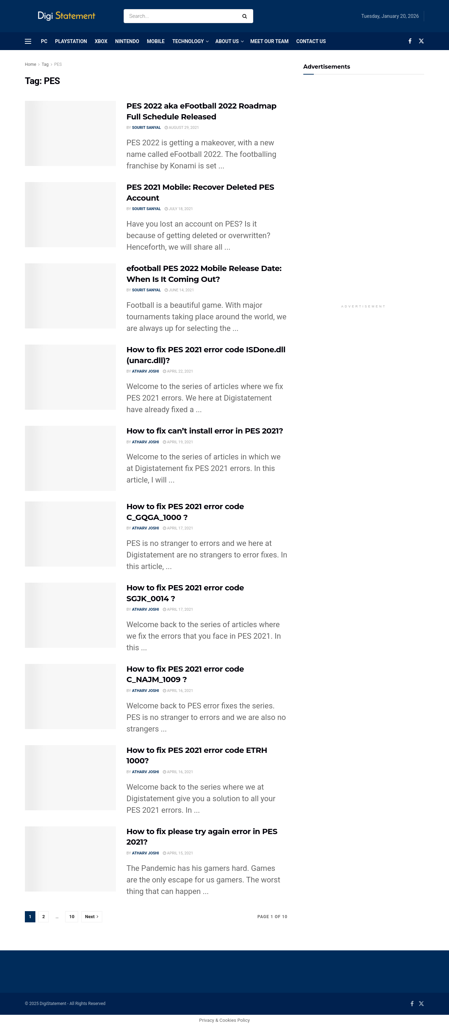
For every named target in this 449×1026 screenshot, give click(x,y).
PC (44, 41)
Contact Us (311, 41)
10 (71, 916)
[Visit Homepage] (68, 16)
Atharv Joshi (145, 371)
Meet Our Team (269, 41)
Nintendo (127, 41)
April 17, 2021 (178, 528)
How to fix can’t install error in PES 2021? (204, 431)
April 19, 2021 (178, 442)
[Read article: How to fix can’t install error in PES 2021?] (70, 458)
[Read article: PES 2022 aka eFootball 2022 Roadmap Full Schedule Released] (70, 133)
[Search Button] (246, 16)
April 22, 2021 (178, 371)
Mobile (155, 41)
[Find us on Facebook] (410, 41)
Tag (45, 64)
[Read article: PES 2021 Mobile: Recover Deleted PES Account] (70, 214)
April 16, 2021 (178, 690)
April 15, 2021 (178, 853)
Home (30, 64)
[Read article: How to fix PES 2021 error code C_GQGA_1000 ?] (70, 534)
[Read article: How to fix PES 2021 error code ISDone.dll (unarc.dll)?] (70, 377)
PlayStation (71, 41)
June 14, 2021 (179, 290)
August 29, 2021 (182, 127)
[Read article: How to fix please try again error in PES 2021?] (70, 859)
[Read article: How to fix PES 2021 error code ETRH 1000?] (70, 777)
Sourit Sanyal (146, 127)
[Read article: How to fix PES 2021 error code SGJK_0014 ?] (70, 615)
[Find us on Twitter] (421, 41)
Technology (188, 41)
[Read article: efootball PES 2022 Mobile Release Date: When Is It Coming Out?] (70, 295)
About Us (227, 41)
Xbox (101, 41)
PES (58, 64)
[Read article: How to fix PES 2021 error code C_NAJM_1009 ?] (70, 696)
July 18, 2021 (179, 209)
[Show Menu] (28, 41)
